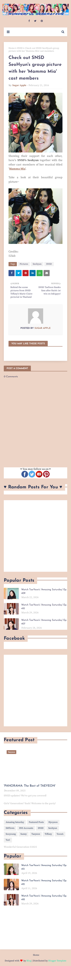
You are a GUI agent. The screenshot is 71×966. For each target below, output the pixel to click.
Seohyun (37, 264)
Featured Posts (36, 822)
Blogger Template (57, 960)
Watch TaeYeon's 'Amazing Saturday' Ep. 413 (44, 867)
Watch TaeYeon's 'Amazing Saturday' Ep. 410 (44, 607)
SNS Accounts (26, 828)
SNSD (20, 48)
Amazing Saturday (15, 822)
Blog (29, 960)
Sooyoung (11, 834)
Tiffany (48, 834)
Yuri (8, 840)
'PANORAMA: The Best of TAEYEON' (29, 785)
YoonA (60, 834)
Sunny (23, 834)
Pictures (24, 264)
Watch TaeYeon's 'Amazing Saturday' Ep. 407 (44, 622)
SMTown (10, 828)
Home (12, 48)
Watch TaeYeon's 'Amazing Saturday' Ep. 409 (44, 591)
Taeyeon (35, 834)
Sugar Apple (19, 85)
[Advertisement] (35, 536)
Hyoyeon (53, 822)
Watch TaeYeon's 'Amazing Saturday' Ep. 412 (44, 882)
